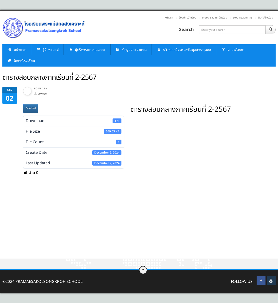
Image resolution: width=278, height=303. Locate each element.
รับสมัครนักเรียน (187, 18)
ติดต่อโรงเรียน (265, 18)
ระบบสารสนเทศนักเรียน (214, 18)
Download (31, 108)
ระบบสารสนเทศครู (242, 18)
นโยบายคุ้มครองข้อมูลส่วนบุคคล (184, 50)
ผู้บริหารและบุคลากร (87, 50)
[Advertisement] (139, 223)
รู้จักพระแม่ (47, 50)
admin (42, 94)
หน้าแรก (169, 18)
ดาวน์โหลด (232, 50)
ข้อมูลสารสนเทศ (131, 50)
